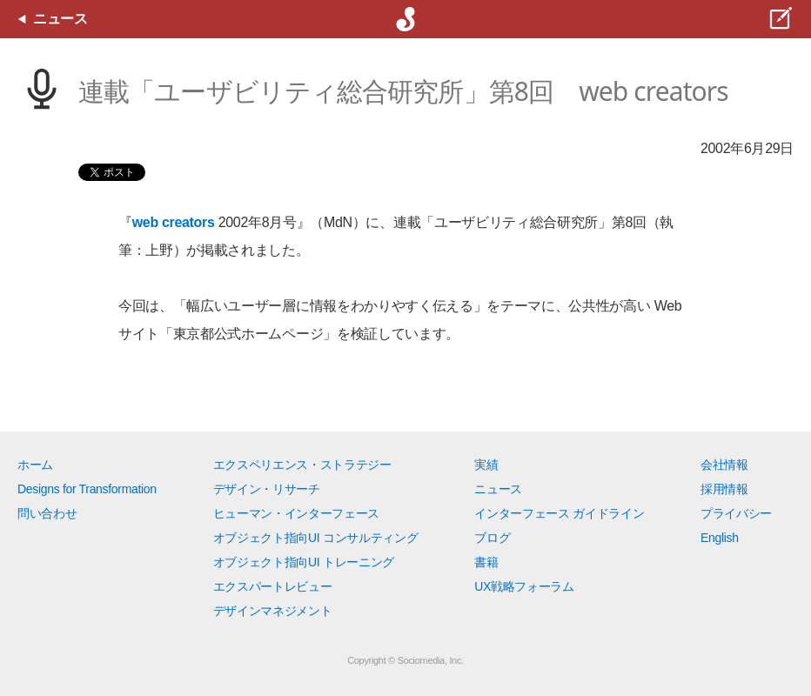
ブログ (492, 538)
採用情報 (724, 489)
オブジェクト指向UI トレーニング (303, 562)
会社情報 (724, 465)
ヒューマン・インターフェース (296, 513)
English (719, 538)
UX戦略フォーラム (524, 586)
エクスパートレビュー (272, 586)
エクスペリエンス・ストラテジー (302, 465)
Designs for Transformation (87, 489)
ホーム (35, 465)
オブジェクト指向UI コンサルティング (316, 538)
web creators (173, 222)
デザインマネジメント (272, 611)
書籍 (486, 562)
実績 (486, 465)
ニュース (498, 489)
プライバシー (736, 513)
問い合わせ (47, 513)
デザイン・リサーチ (266, 489)
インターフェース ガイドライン (559, 513)
